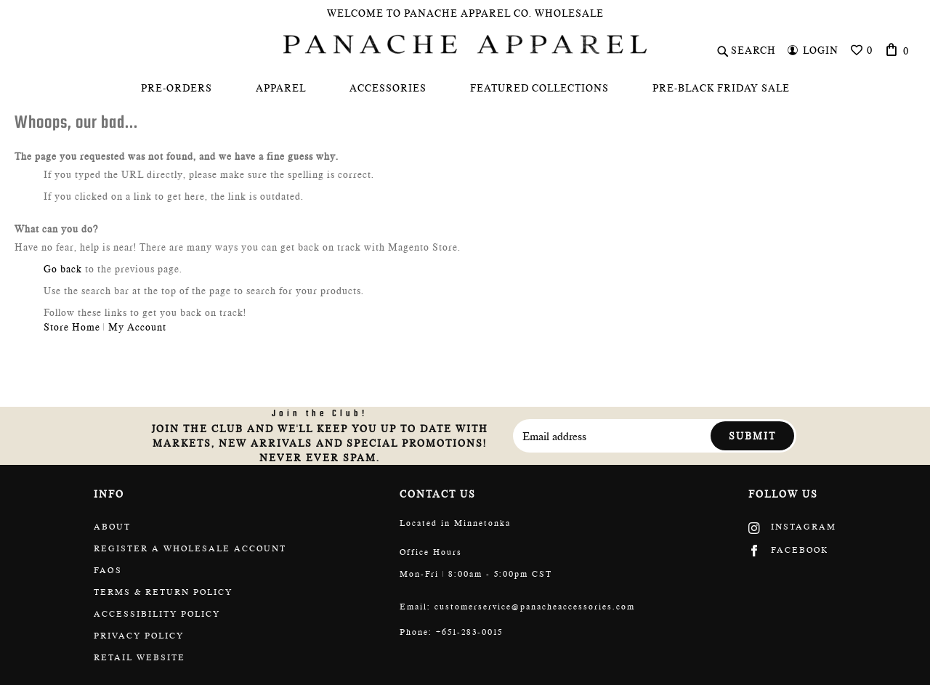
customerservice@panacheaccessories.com (534, 606)
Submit (752, 436)
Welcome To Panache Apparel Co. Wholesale (465, 13)
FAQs (108, 570)
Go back (63, 269)
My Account (137, 327)
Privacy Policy (139, 636)
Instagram (792, 527)
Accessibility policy (157, 614)
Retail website (139, 657)
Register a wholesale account (190, 548)
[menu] (465, 88)
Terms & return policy (163, 592)
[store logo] (465, 44)
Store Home (72, 327)
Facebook (788, 550)
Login (820, 50)
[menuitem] (176, 88)
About (112, 527)
